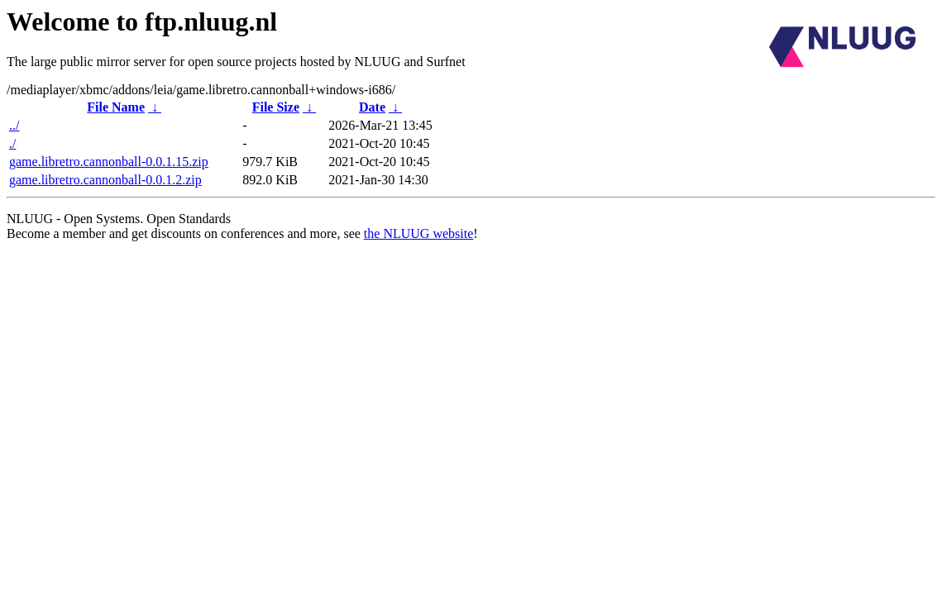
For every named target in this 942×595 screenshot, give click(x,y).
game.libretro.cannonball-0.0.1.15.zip (108, 162)
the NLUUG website (418, 233)
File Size (275, 107)
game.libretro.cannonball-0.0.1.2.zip (105, 180)
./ (12, 143)
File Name (116, 107)
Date (372, 107)
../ (14, 125)
